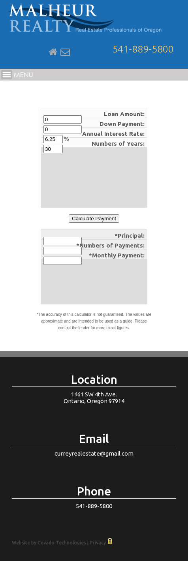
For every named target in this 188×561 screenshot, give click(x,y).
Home (53, 52)
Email (65, 52)
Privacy (98, 542)
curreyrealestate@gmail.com (94, 453)
